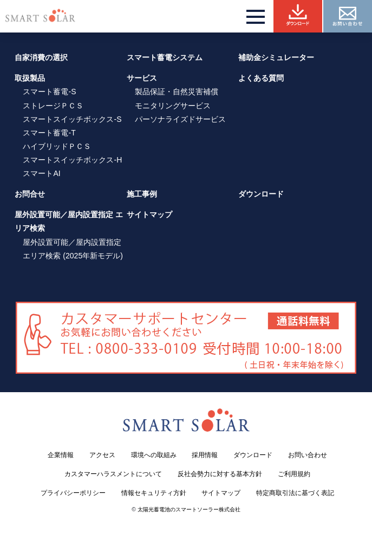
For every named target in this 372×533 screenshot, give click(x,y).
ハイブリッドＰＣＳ (57, 146)
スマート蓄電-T (49, 132)
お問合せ (30, 194)
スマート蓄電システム (165, 57)
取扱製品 (30, 78)
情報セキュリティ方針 (153, 493)
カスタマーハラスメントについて (113, 474)
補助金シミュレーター (276, 57)
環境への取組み (154, 455)
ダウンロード (261, 194)
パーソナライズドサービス (180, 119)
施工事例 (142, 194)
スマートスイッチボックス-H (72, 159)
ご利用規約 (294, 474)
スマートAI (41, 173)
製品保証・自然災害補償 (176, 91)
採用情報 (205, 455)
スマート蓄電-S (49, 91)
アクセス (102, 455)
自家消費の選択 (41, 57)
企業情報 (61, 455)
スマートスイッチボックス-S (72, 119)
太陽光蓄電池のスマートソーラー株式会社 (189, 509)
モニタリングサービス (173, 105)
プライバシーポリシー (73, 493)
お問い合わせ (307, 455)
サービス (142, 78)
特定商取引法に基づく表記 (295, 493)
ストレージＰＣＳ (53, 105)
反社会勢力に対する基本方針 (220, 474)
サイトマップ (149, 214)
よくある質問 (261, 78)
